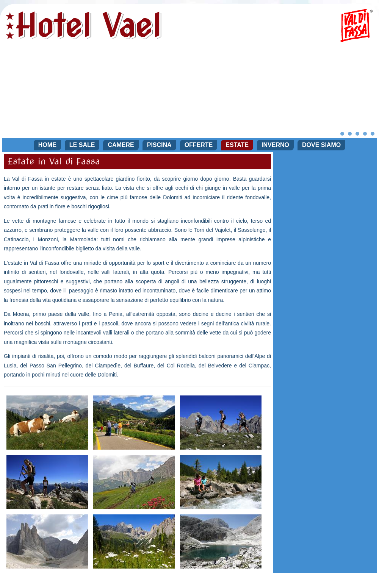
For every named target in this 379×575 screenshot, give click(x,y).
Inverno (275, 145)
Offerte (199, 145)
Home (47, 145)
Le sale (82, 145)
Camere (121, 145)
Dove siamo (321, 145)
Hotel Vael (88, 25)
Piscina (159, 145)
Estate (237, 145)
